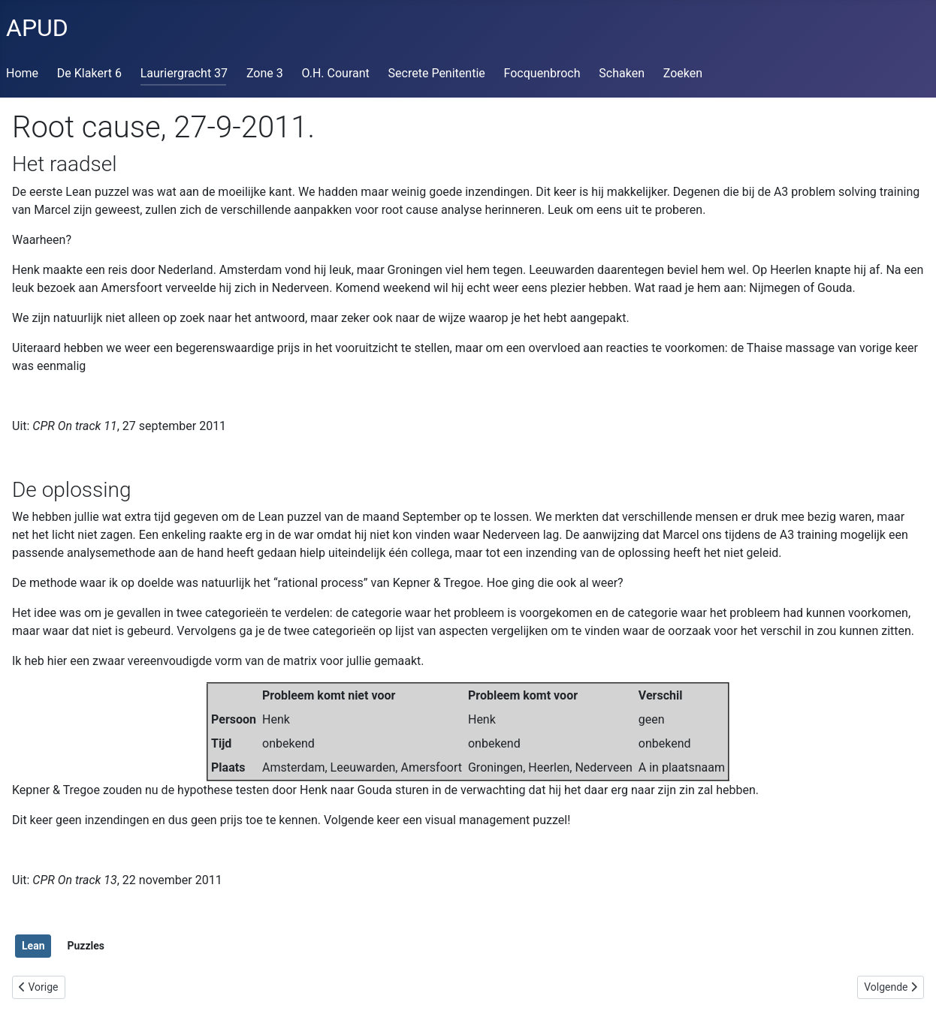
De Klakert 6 (89, 73)
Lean (33, 946)
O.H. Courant (336, 73)
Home (22, 73)
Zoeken (682, 73)
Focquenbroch (542, 73)
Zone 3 (264, 73)
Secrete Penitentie (436, 73)
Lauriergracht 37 (184, 73)
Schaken (622, 73)
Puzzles (85, 946)
